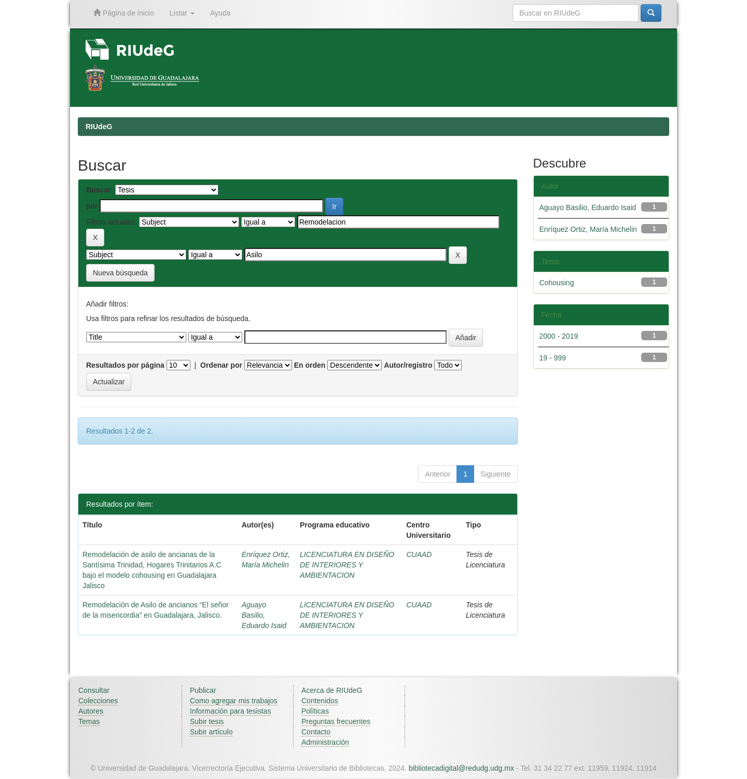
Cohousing (557, 283)
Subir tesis (207, 721)
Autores (90, 711)
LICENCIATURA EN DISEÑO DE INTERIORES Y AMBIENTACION (347, 564)
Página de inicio (123, 12)
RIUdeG (99, 126)
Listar (182, 13)
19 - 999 (553, 358)
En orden (310, 365)
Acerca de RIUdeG (332, 690)
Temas (89, 721)
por (92, 206)
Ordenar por (221, 365)
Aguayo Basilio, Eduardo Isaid (264, 615)
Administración (325, 742)
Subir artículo (211, 732)
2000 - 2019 (559, 336)
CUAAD (419, 554)
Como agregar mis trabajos (234, 701)
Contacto (315, 732)
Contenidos (319, 701)
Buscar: (99, 190)
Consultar (93, 690)
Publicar (203, 690)
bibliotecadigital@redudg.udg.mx (461, 768)
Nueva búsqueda (120, 273)
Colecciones (98, 701)
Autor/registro (408, 365)
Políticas (315, 711)
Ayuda (220, 13)
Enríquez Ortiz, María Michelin (588, 229)
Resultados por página (125, 365)
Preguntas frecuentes (335, 721)
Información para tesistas (230, 711)
